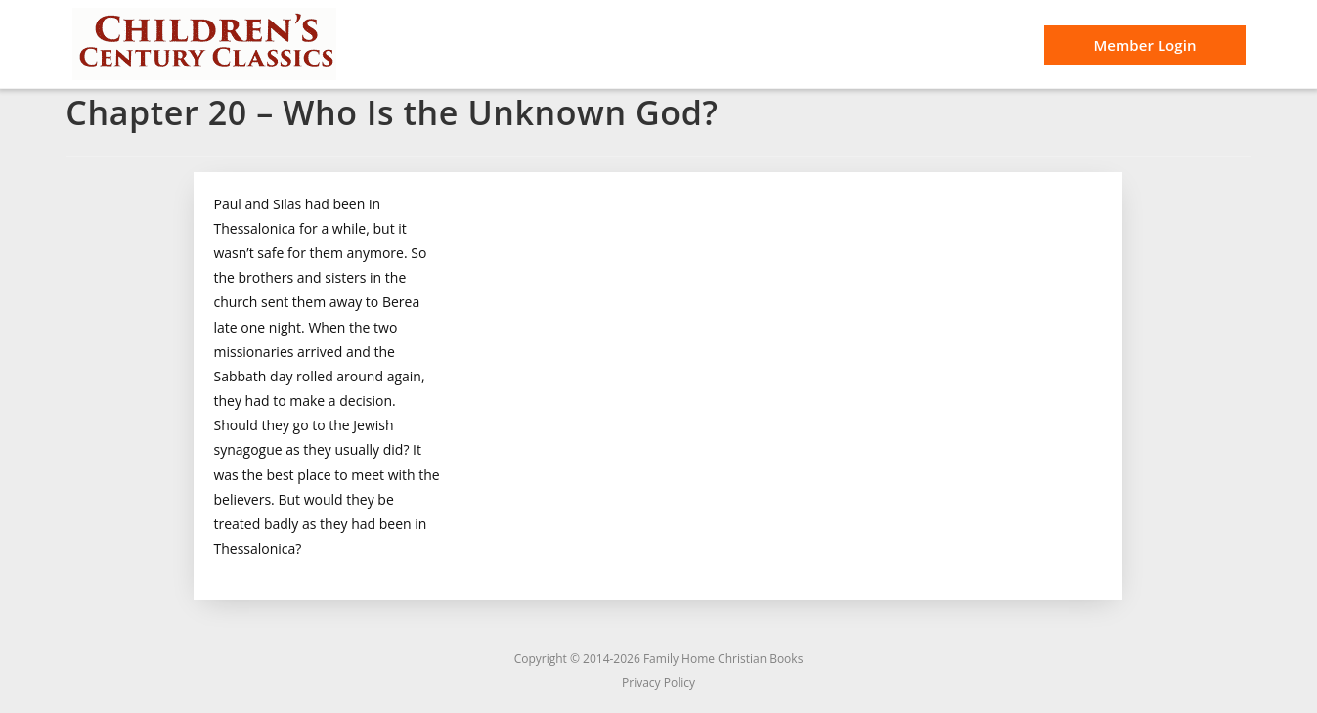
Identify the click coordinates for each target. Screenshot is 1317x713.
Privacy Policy (658, 682)
